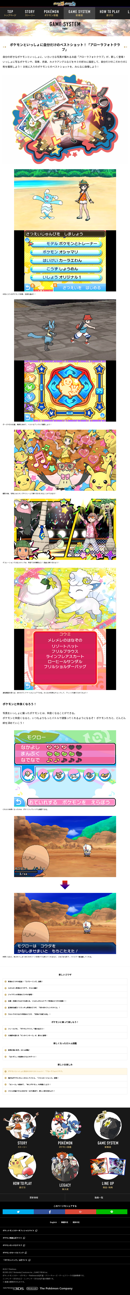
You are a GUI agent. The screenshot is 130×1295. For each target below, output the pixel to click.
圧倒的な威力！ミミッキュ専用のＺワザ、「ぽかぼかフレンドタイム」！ (34, 1007)
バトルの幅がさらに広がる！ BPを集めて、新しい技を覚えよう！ (31, 1091)
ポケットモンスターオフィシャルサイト (18, 1230)
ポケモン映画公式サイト (12, 1238)
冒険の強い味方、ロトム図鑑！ (19, 1050)
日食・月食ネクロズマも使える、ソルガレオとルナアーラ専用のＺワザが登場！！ (37, 1001)
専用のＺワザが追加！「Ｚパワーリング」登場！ (25, 981)
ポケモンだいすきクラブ (12, 1245)
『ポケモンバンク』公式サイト (15, 1260)
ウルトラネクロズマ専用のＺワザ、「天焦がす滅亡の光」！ (29, 1014)
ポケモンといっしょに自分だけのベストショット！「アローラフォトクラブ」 (36, 1071)
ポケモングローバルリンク (13, 1252)
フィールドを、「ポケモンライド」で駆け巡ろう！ (26, 1029)
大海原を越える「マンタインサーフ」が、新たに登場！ (27, 1035)
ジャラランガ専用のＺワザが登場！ (20, 994)
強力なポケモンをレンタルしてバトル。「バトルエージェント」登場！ (33, 1078)
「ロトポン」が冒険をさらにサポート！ (22, 1057)
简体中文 (76, 1222)
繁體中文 (64, 1222)
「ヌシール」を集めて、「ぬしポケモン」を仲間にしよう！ (29, 1084)
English (53, 1222)
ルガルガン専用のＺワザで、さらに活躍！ (23, 988)
